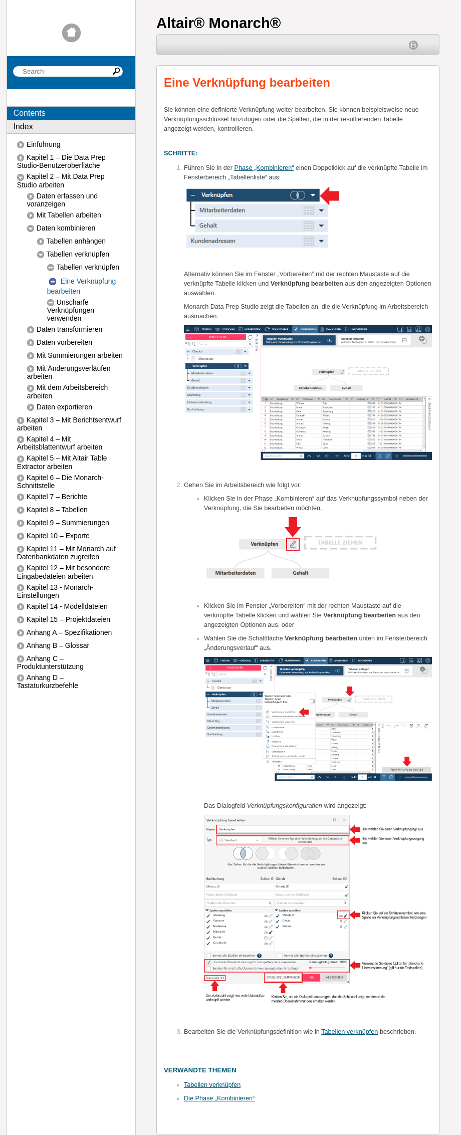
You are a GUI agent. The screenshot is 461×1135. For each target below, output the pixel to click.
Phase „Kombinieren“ (264, 167)
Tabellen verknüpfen (349, 1031)
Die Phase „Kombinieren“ (219, 1098)
